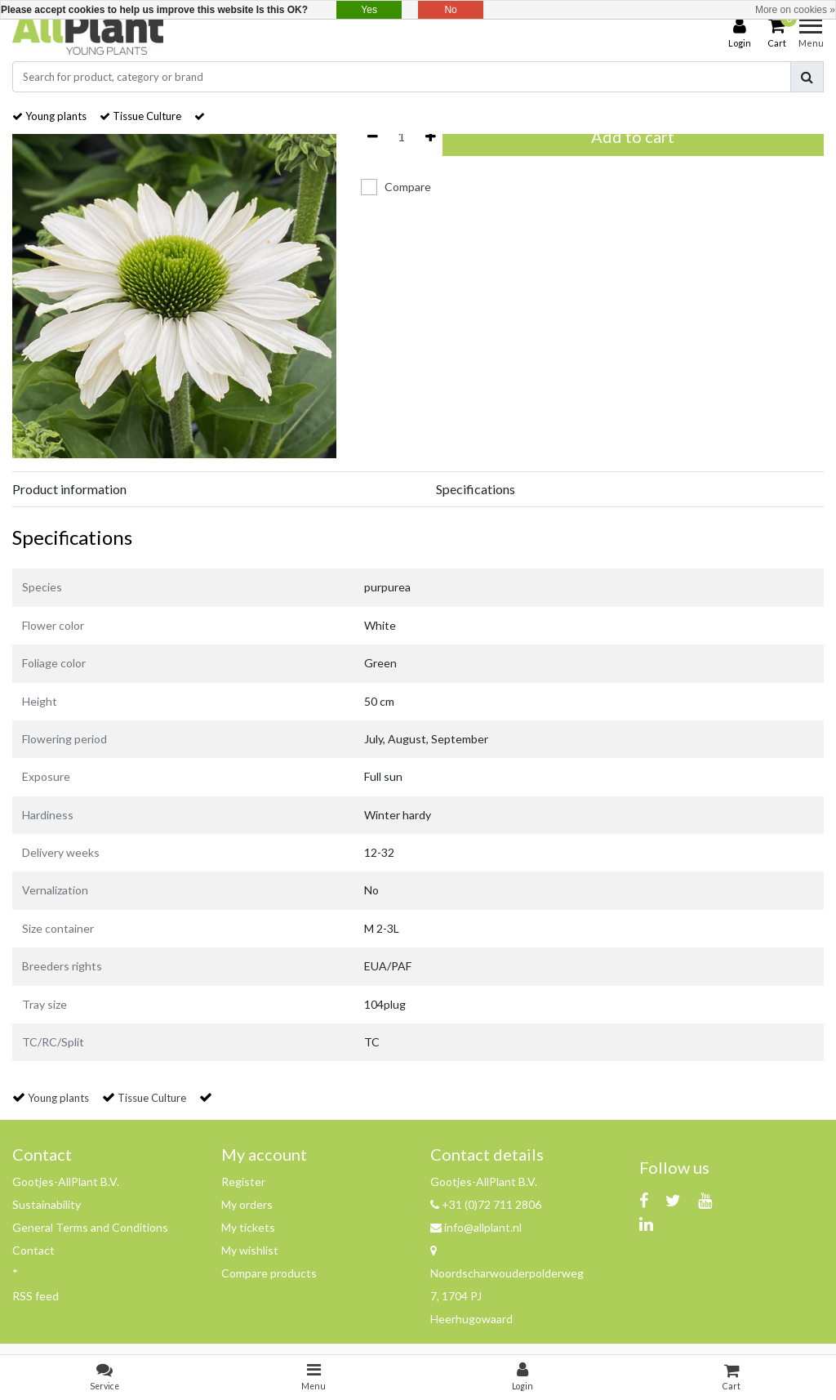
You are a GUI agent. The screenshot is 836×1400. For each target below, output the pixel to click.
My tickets (248, 1227)
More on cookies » (795, 10)
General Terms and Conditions (90, 1227)
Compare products (269, 1273)
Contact (33, 1250)
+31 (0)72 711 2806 (485, 1204)
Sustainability (46, 1204)
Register (243, 1181)
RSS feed (35, 1296)
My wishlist (249, 1250)
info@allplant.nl (476, 1227)
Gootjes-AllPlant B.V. (65, 1181)
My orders (247, 1204)
